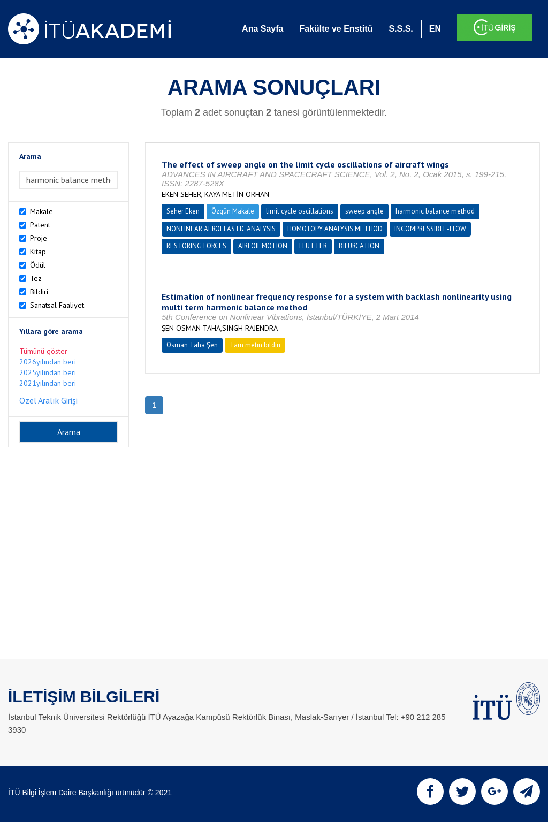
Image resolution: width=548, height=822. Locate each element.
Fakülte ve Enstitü (335, 28)
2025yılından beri (47, 372)
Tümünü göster (43, 351)
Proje (38, 238)
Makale (41, 211)
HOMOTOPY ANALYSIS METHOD (335, 228)
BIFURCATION (359, 245)
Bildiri (39, 291)
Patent (40, 225)
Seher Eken (183, 211)
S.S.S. (401, 28)
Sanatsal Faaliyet (57, 305)
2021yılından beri (47, 383)
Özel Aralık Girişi (48, 400)
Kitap (38, 251)
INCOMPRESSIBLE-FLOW (430, 228)
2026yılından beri (47, 362)
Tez (36, 278)
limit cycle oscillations (299, 211)
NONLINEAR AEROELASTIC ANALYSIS (221, 228)
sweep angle (364, 211)
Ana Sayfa (262, 28)
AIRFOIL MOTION (262, 245)
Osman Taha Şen (192, 344)
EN (435, 28)
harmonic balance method (435, 211)
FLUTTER (313, 245)
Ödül (37, 265)
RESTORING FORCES (196, 245)
